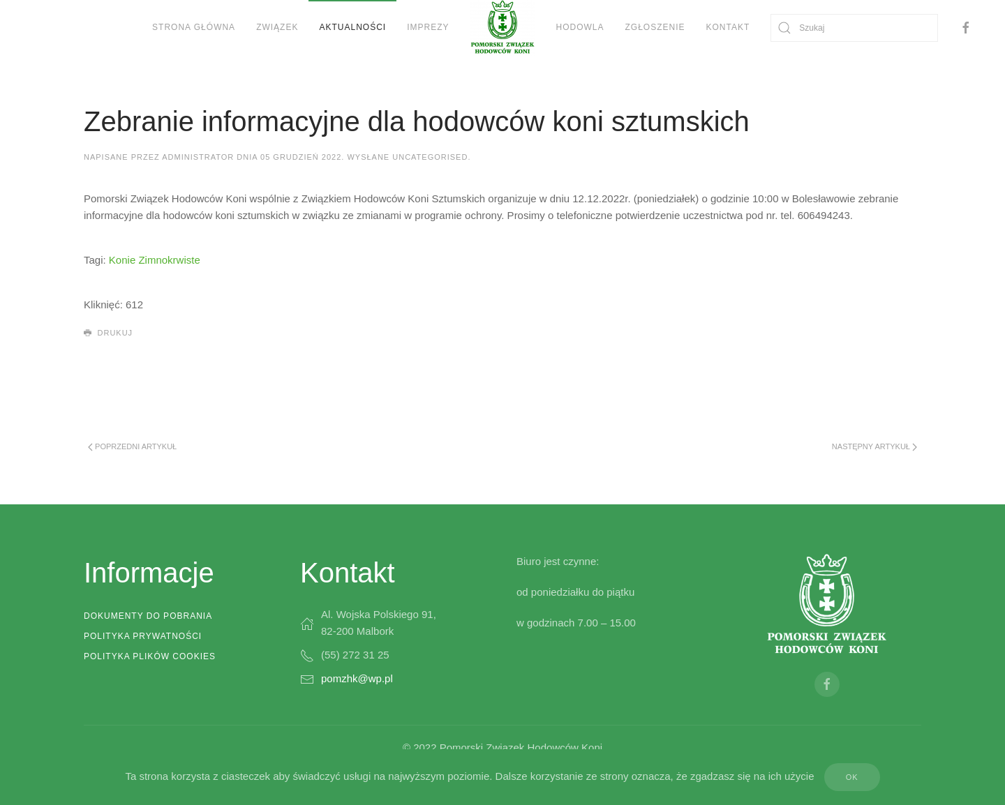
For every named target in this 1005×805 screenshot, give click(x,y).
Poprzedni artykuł (132, 446)
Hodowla (580, 27)
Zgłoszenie (655, 27)
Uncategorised (430, 157)
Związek (277, 27)
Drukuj (108, 333)
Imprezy (428, 27)
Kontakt (728, 27)
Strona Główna (193, 27)
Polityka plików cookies (150, 656)
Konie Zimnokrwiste (154, 260)
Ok (852, 777)
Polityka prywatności (143, 636)
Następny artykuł (874, 446)
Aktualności (352, 27)
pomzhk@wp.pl (357, 678)
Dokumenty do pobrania (148, 616)
